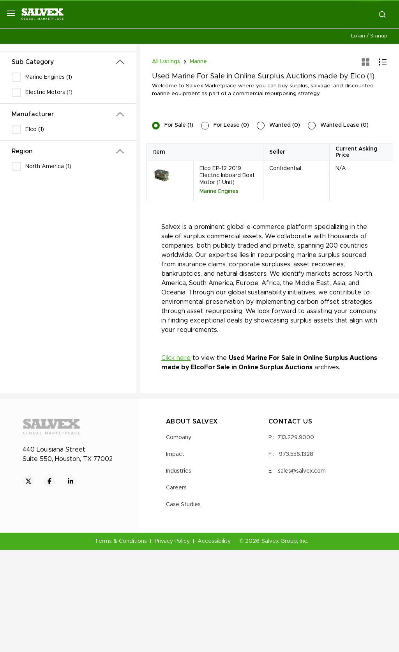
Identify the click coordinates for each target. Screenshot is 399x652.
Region (22, 151)
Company (178, 437)
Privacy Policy (172, 541)
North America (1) (48, 166)
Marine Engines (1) (48, 77)
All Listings (166, 61)
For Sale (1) (178, 125)
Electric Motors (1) (48, 92)
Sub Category (33, 62)
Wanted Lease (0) (344, 125)
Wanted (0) (284, 125)
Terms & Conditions (121, 541)
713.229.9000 (295, 437)
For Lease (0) (231, 125)
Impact (175, 454)
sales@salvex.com (302, 471)
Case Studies (183, 504)
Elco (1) (34, 129)
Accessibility (214, 541)
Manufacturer (33, 114)
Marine (198, 61)
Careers (176, 488)
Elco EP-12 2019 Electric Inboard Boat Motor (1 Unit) (227, 175)
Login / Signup (369, 36)
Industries (178, 471)
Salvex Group (279, 541)
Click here (176, 358)
